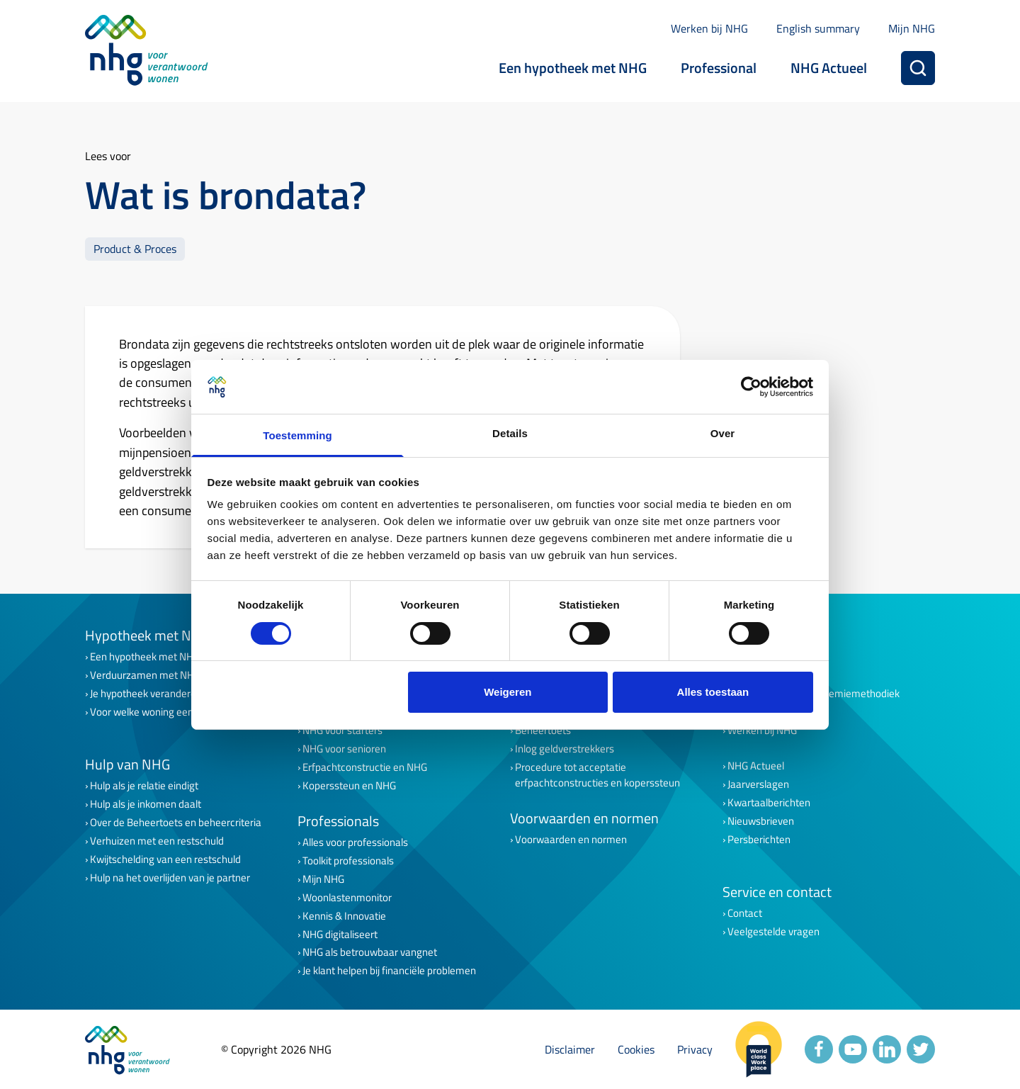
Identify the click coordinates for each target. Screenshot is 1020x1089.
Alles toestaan (713, 692)
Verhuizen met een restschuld (157, 841)
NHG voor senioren (344, 749)
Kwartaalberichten (768, 803)
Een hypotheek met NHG (573, 68)
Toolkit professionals (348, 861)
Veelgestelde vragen (773, 932)
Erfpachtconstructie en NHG (364, 767)
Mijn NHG (911, 28)
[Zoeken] (918, 68)
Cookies (636, 1049)
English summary (818, 28)
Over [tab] (722, 433)
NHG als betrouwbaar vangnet (369, 952)
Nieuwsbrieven (760, 821)
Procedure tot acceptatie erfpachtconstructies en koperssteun (597, 775)
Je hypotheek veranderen (146, 693)
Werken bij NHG (709, 28)
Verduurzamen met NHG (145, 675)
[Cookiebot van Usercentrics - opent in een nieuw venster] (751, 386)
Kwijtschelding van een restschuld (165, 859)
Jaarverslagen (758, 784)
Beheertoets (543, 730)
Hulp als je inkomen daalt (145, 804)
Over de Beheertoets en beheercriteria (175, 822)
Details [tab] (510, 433)
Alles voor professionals (355, 842)
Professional (718, 68)
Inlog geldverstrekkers (564, 749)
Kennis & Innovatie (344, 916)
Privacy (695, 1049)
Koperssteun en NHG (349, 786)
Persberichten (758, 839)
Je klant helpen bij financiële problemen (389, 970)
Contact (744, 913)
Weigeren (507, 692)
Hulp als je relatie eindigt (144, 786)
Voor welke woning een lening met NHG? (180, 712)
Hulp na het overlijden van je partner (170, 878)
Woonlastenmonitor (347, 897)
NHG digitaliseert (340, 934)
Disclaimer (570, 1049)
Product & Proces (135, 248)
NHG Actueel (828, 68)
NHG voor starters (342, 730)
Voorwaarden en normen (571, 839)
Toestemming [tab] (297, 435)
